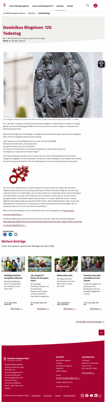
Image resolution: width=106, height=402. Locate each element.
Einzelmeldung (43, 13)
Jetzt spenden (87, 373)
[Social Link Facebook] (87, 396)
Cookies (58, 396)
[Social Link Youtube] (91, 396)
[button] (5, 234)
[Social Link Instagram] (82, 396)
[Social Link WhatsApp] (100, 397)
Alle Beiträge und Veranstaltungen (89, 322)
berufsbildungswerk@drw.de (67, 378)
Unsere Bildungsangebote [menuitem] (19, 6)
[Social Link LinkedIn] (96, 396)
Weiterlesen (15, 309)
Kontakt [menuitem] (70, 6)
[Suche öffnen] (87, 5)
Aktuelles (31, 13)
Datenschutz (36, 396)
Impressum (48, 396)
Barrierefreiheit (69, 396)
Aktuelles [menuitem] (60, 6)
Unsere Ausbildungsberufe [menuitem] (42, 6)
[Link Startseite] (4, 6)
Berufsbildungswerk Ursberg (14, 13)
